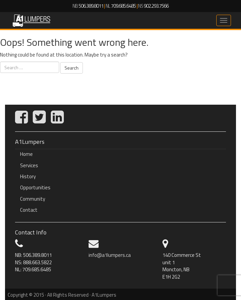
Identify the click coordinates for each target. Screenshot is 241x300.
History (28, 176)
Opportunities (35, 187)
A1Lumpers (31, 20)
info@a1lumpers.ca (110, 255)
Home (26, 154)
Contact (28, 210)
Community (32, 199)
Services (29, 165)
